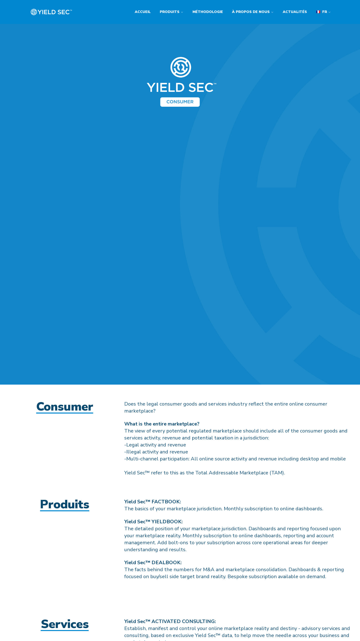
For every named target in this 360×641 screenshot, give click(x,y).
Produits (172, 11)
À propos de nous (253, 11)
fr (323, 11)
